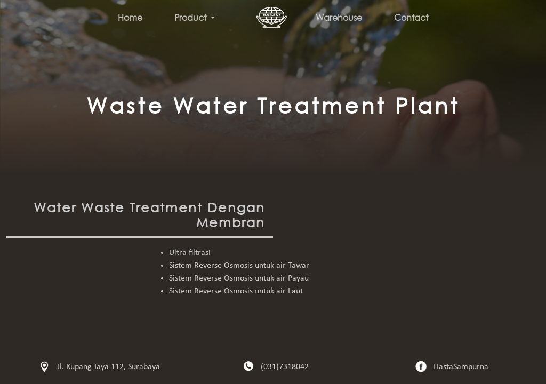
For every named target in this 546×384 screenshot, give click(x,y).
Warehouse (339, 17)
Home (130, 17)
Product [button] (191, 17)
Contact (411, 17)
